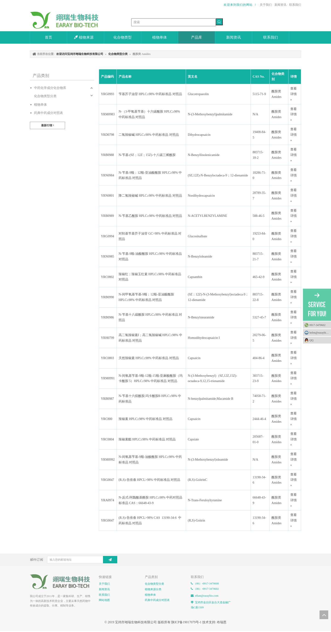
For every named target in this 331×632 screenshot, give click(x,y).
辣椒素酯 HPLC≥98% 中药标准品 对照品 (147, 439)
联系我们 (295, 4)
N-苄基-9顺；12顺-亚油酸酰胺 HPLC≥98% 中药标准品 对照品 (150, 175)
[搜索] (173, 22)
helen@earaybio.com (320, 332)
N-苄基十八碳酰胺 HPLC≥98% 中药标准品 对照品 (150, 317)
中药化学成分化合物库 (50, 88)
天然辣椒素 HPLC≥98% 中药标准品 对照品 (149, 358)
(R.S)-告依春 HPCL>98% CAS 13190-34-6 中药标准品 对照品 (150, 520)
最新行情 (47, 125)
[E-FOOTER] (62, 581)
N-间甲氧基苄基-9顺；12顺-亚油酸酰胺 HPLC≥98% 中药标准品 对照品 (146, 297)
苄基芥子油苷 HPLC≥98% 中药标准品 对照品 (150, 94)
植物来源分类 (153, 589)
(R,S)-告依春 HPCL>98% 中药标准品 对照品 (149, 480)
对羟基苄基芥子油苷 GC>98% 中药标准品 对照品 (150, 236)
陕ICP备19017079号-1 (186, 622)
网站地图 (104, 600)
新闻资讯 (280, 4)
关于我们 (266, 4)
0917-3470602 (317, 324)
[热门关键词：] (219, 21)
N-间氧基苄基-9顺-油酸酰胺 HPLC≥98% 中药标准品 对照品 (150, 459)
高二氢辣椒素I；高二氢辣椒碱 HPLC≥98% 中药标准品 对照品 (150, 337)
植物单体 (40, 104)
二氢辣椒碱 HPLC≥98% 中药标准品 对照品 (149, 134)
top (324, 614)
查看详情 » (293, 94)
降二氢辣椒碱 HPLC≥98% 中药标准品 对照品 (150, 195)
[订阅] (110, 559)
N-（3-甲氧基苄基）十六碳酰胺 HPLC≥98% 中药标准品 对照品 (149, 114)
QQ (319, 340)
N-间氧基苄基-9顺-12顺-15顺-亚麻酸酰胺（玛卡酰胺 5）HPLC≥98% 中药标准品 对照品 (151, 378)
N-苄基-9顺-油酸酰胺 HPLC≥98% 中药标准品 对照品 (150, 256)
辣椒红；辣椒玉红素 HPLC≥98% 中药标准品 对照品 (150, 276)
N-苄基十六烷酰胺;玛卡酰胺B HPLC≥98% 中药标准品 (150, 398)
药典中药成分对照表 (48, 113)
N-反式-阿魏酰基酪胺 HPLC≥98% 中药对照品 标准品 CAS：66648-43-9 (151, 500)
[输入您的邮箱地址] (78, 559)
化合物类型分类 (45, 96)
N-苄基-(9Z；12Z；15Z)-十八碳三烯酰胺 (147, 155)
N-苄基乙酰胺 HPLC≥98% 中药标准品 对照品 (150, 216)
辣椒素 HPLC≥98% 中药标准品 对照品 (145, 419)
